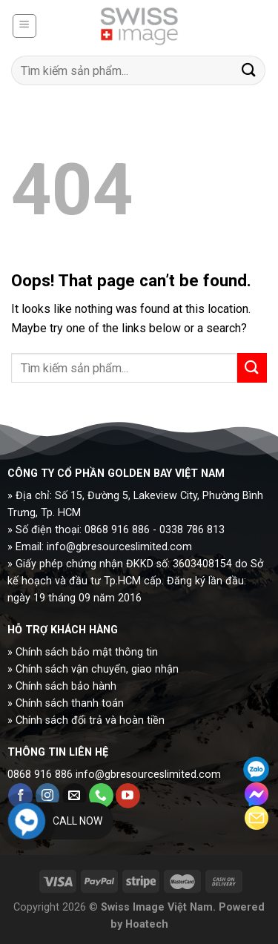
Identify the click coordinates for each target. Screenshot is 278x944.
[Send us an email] (74, 795)
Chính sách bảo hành (66, 686)
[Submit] (249, 70)
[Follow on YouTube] (128, 795)
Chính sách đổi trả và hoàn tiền (90, 720)
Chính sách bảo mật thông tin (87, 652)
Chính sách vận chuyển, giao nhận (97, 669)
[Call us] (101, 795)
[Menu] (25, 26)
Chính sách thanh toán (70, 703)
